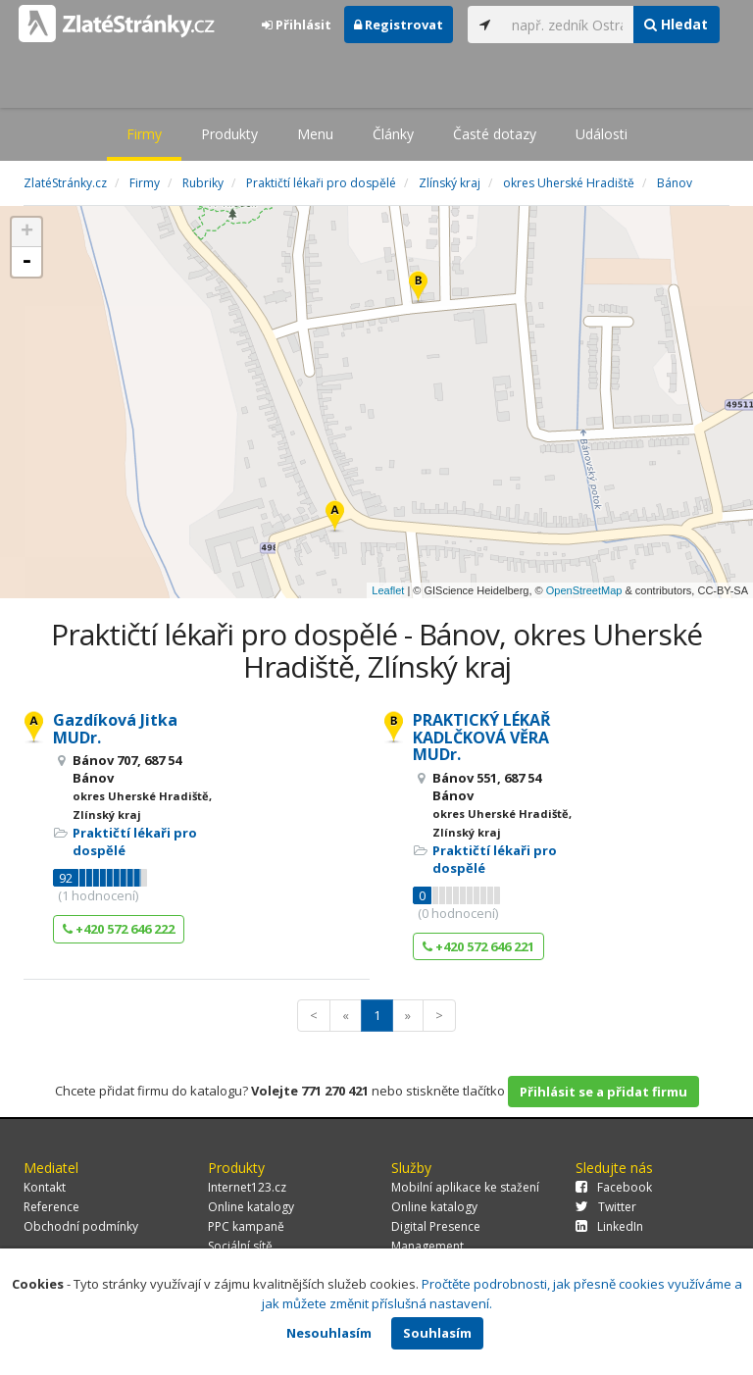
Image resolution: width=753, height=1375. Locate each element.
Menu (315, 134)
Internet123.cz (247, 1187)
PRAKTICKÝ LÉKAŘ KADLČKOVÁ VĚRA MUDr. (482, 737)
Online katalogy (251, 1206)
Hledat (676, 24)
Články (393, 134)
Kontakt (45, 1187)
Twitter (606, 1206)
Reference (51, 1206)
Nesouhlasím (329, 1333)
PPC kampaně (246, 1226)
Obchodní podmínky (81, 1226)
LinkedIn (609, 1226)
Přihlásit (296, 24)
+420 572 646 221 (478, 946)
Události (602, 134)
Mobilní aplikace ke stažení (465, 1187)
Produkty (229, 134)
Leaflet (388, 590)
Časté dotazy (494, 134)
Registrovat (398, 24)
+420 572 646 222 (119, 929)
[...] (567, 24)
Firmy (144, 134)
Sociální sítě (240, 1246)
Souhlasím (437, 1333)
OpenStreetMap (584, 590)
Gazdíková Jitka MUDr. (115, 728)
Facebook (614, 1187)
